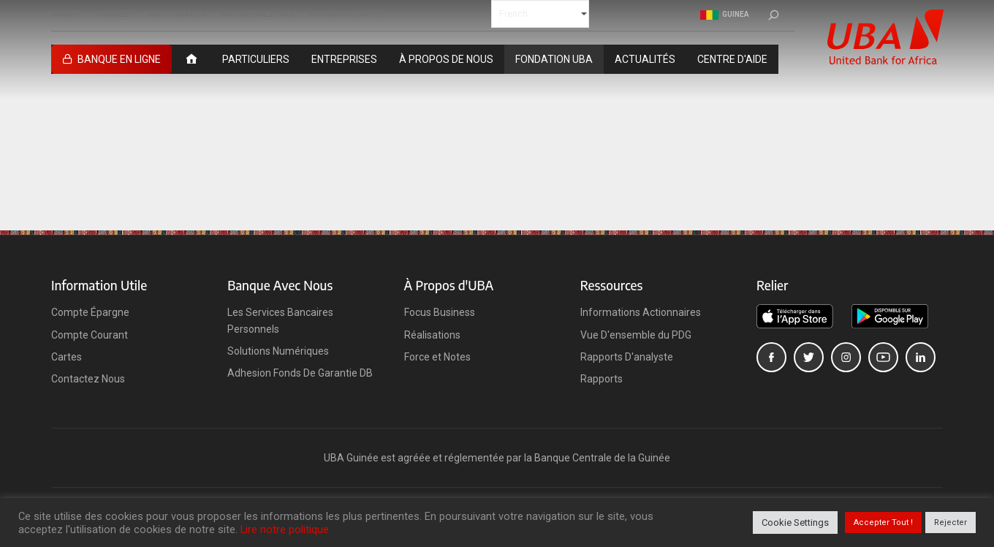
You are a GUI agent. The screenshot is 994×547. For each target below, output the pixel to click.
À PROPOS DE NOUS (446, 59)
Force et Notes (437, 357)
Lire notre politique (284, 529)
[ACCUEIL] (191, 59)
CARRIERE (114, 14)
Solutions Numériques (278, 351)
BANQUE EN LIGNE (119, 59)
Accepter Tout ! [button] (883, 522)
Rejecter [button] (950, 522)
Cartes (66, 357)
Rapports (601, 379)
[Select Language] (540, 14)
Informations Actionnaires (640, 312)
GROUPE (66, 14)
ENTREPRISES (344, 59)
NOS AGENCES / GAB (258, 14)
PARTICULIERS (255, 59)
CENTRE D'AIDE (732, 59)
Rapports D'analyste (626, 357)
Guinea (724, 14)
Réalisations (432, 335)
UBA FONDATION (177, 14)
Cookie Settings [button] (795, 522)
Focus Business (439, 312)
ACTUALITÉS (645, 59)
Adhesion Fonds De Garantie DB (300, 373)
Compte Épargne (90, 312)
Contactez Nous (88, 379)
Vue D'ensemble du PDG (635, 335)
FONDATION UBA (554, 59)
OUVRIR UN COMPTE (345, 14)
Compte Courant (89, 335)
